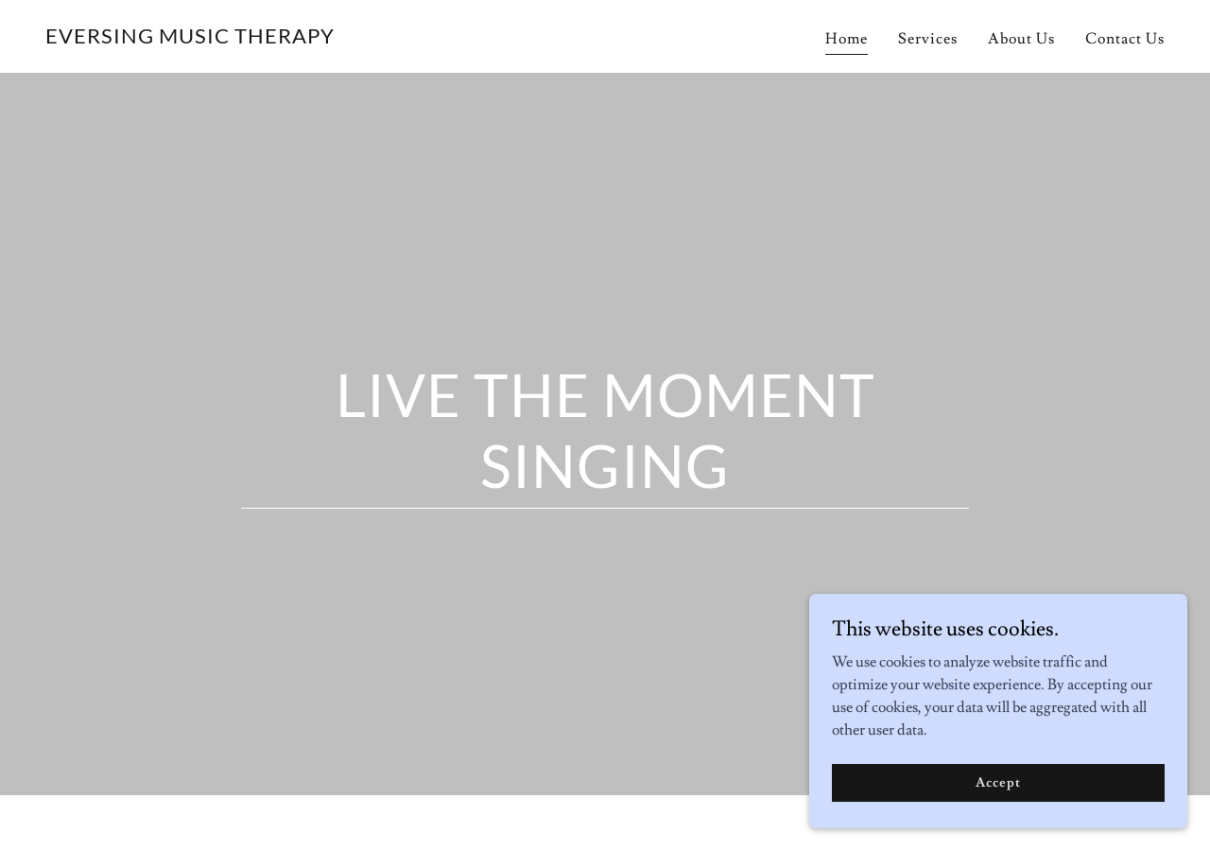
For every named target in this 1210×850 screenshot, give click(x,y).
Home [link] (846, 38)
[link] (190, 38)
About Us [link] (1021, 38)
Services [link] (928, 38)
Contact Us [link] (1125, 38)
